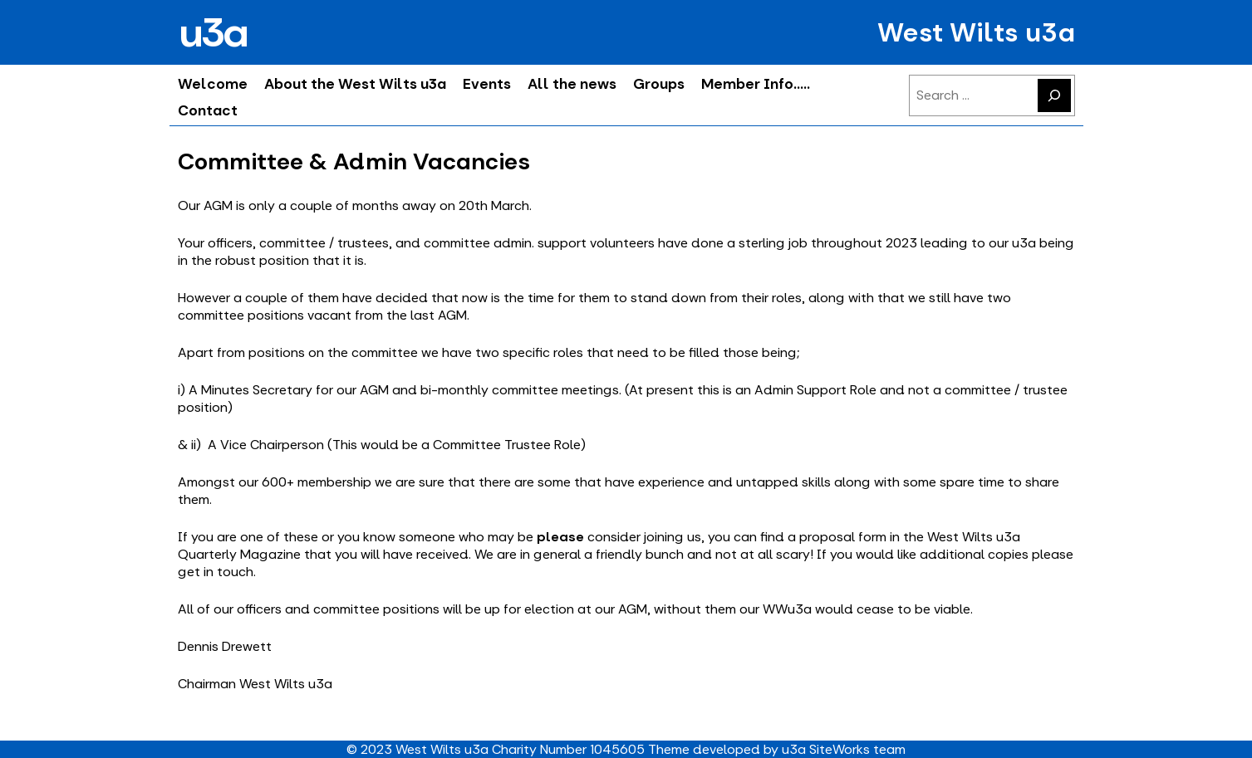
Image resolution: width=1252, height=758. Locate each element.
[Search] (1054, 95)
